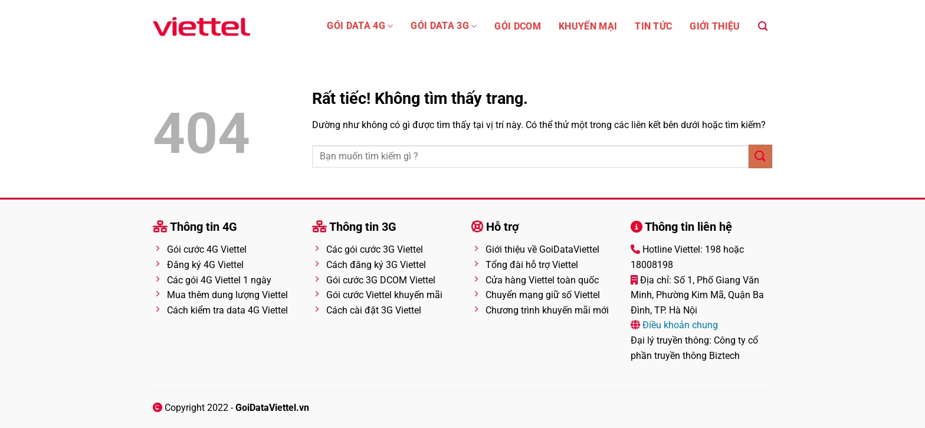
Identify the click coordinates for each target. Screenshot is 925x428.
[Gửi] (760, 156)
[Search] (762, 26)
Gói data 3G (444, 26)
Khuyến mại (588, 26)
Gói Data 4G (360, 26)
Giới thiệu (715, 26)
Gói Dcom (517, 26)
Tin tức (653, 26)
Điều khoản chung (679, 325)
